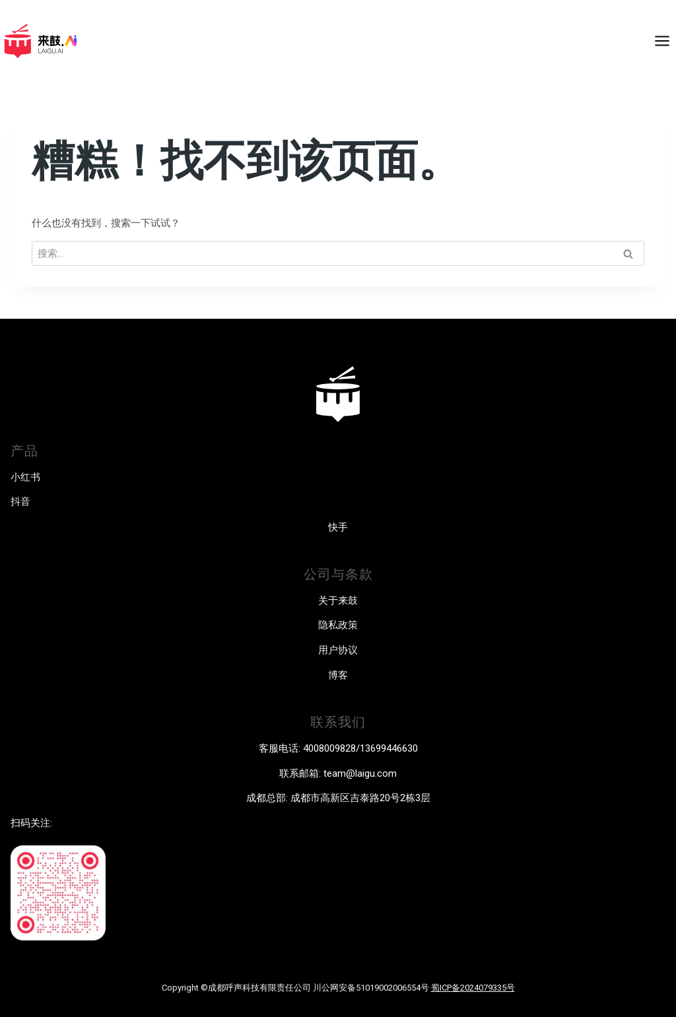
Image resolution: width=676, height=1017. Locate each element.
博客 (338, 675)
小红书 (25, 477)
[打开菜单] (662, 40)
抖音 (20, 502)
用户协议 (338, 650)
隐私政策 (338, 625)
